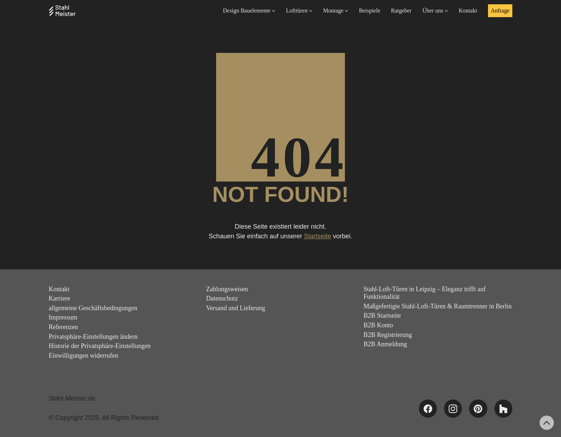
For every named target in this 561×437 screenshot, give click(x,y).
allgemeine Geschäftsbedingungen (93, 308)
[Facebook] (428, 408)
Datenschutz (222, 298)
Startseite (317, 236)
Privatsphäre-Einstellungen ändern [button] (93, 336)
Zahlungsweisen (227, 289)
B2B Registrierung (388, 334)
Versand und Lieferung (235, 308)
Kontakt (59, 289)
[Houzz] (503, 408)
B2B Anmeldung (385, 344)
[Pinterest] (478, 408)
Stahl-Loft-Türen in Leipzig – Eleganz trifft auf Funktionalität (425, 293)
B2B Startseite (382, 315)
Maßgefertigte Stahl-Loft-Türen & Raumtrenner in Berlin (438, 306)
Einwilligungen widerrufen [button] (83, 355)
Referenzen (63, 327)
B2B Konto (378, 325)
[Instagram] (453, 408)
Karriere (59, 298)
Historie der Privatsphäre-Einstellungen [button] (100, 345)
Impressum (63, 317)
